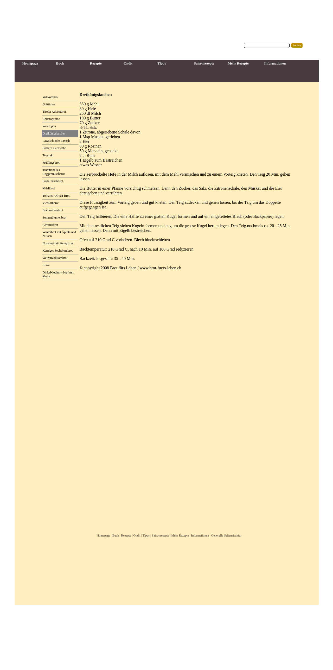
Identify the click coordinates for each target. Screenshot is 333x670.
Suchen (297, 45)
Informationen (200, 535)
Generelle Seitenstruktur (226, 535)
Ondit (136, 535)
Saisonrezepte (160, 535)
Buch (115, 535)
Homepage (103, 535)
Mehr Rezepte (180, 535)
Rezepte (126, 535)
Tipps (146, 535)
